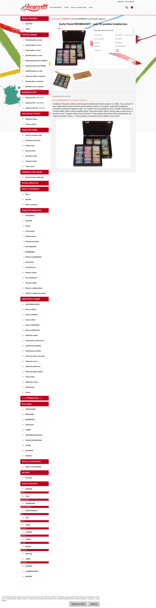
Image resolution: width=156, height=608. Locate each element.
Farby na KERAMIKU (33, 325)
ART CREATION (31, 247)
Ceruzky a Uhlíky (31, 283)
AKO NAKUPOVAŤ (56, 7)
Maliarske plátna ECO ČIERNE (36, 66)
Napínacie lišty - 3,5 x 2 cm (35, 103)
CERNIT (28, 559)
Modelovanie (30, 387)
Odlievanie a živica (32, 382)
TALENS (28, 445)
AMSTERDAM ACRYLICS (34, 435)
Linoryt (28, 392)
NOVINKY (29, 24)
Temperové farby (31, 161)
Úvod (53, 19)
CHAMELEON (30, 503)
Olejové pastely (31, 236)
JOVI (27, 518)
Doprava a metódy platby (78, 7)
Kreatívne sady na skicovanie (35, 356)
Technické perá (31, 267)
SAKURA (29, 456)
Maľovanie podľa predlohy (34, 371)
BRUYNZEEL (30, 414)
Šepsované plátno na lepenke (35, 76)
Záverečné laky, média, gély (35, 177)
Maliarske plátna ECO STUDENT (36, 61)
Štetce (28, 194)
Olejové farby (30, 145)
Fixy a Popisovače (31, 278)
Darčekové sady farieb (33, 140)
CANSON (29, 532)
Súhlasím (94, 604)
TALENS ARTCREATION (34, 440)
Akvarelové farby (31, 156)
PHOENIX (29, 566)
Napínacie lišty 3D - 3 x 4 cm (35, 108)
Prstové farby (30, 377)
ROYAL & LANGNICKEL (34, 257)
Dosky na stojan (31, 124)
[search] (126, 7)
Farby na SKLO (30, 320)
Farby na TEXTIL (31, 309)
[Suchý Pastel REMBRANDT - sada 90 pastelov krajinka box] (70, 30)
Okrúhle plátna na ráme (33, 45)
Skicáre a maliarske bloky (34, 288)
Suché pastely (30, 231)
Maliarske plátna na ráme (34, 40)
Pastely (28, 226)
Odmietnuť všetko (78, 604)
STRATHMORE (31, 409)
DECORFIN (29, 450)
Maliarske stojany (31, 119)
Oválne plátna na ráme (33, 50)
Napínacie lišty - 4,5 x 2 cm (35, 97)
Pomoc (91, 7)
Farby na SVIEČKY (32, 315)
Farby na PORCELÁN (33, 330)
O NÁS (66, 7)
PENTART (29, 576)
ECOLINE (29, 221)
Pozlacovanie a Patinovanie (35, 340)
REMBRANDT (30, 252)
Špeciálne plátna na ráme (34, 55)
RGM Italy (29, 554)
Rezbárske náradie (32, 335)
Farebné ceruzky (31, 272)
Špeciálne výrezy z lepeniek (35, 86)
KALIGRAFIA (30, 215)
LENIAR (28, 539)
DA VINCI (29, 478)
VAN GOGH (30, 262)
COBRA (28, 430)
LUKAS (28, 525)
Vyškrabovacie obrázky (33, 351)
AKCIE (28, 29)
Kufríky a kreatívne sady (34, 135)
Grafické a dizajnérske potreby (36, 293)
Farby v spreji (30, 166)
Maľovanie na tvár (32, 361)
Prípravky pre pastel (32, 241)
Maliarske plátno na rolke (34, 71)
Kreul (27, 496)
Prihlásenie (121, 1)
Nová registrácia (129, 1)
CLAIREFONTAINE (32, 571)
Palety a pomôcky (31, 204)
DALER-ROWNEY (32, 510)
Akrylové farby (30, 151)
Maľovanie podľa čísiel (33, 366)
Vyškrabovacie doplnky (33, 346)
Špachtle (28, 199)
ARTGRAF (29, 489)
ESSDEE (28, 546)
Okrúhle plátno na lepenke (34, 81)
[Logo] (34, 7)
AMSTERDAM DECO (33, 304)
